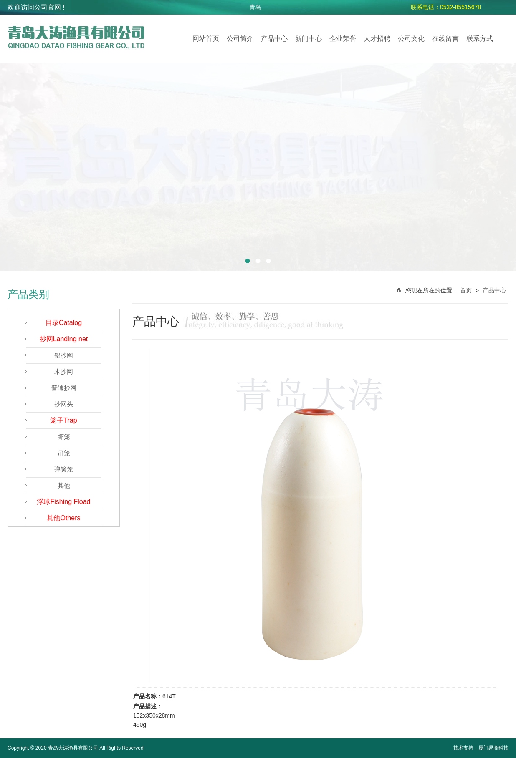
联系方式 (479, 38)
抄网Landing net (64, 338)
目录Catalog (64, 322)
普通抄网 (63, 387)
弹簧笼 (63, 469)
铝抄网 (63, 355)
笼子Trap (63, 420)
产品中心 (274, 38)
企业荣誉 (342, 38)
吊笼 (64, 452)
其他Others (63, 517)
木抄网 (63, 371)
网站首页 (205, 38)
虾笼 (64, 436)
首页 (466, 290)
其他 (64, 485)
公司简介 (240, 38)
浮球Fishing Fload (63, 501)
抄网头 (63, 404)
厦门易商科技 (493, 748)
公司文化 (411, 38)
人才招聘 (377, 38)
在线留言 (445, 38)
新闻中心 (308, 38)
